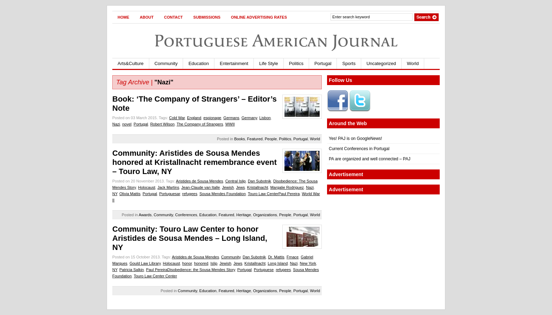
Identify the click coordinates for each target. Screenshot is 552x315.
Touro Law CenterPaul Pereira (274, 194)
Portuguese (264, 270)
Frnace (293, 257)
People (271, 139)
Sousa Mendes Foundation (223, 194)
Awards (145, 215)
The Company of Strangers (200, 124)
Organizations (265, 215)
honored (201, 263)
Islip (214, 263)
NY (114, 194)
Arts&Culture (131, 63)
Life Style (268, 63)
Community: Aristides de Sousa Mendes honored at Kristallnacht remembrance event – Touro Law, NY (194, 162)
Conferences (186, 215)
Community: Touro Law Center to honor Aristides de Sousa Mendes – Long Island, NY (189, 238)
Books (239, 139)
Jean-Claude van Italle (200, 187)
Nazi (116, 124)
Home (123, 17)
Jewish (228, 187)
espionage (212, 118)
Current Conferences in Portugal (359, 148)
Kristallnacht (257, 187)
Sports (349, 63)
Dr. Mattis (276, 257)
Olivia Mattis (129, 194)
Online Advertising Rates (259, 17)
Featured (255, 139)
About (146, 17)
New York (308, 263)
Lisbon (265, 118)
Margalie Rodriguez (287, 187)
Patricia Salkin (131, 270)
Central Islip (235, 181)
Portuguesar (169, 194)
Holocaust (146, 187)
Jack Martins (168, 187)
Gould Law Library (145, 263)
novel (126, 124)
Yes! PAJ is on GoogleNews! (355, 138)
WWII (230, 124)
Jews (240, 187)
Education (198, 63)
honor (187, 263)
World (413, 63)
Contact (173, 17)
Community (166, 63)
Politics (296, 63)
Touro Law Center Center (155, 276)
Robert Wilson (162, 124)
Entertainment (234, 63)
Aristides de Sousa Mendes (199, 181)
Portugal (322, 63)
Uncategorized (381, 63)
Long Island (278, 263)
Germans (231, 118)
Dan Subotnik (259, 181)
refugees (189, 194)
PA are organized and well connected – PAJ (369, 158)
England (194, 118)
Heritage (243, 215)
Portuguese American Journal (276, 40)
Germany (249, 118)
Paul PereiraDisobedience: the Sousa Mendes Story (190, 270)
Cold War (177, 118)
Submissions (206, 17)
